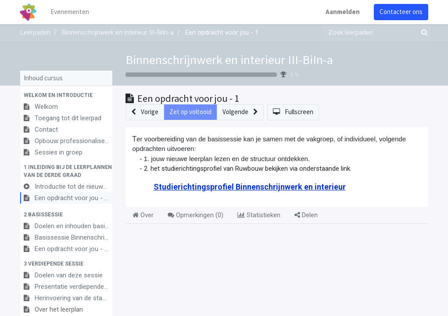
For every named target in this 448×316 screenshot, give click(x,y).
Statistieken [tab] (258, 215)
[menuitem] (70, 12)
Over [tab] (143, 215)
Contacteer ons (401, 11)
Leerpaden (35, 32)
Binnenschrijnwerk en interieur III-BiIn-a (229, 60)
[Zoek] (423, 33)
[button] (66, 95)
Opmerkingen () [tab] (195, 215)
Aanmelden (343, 11)
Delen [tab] (306, 215)
